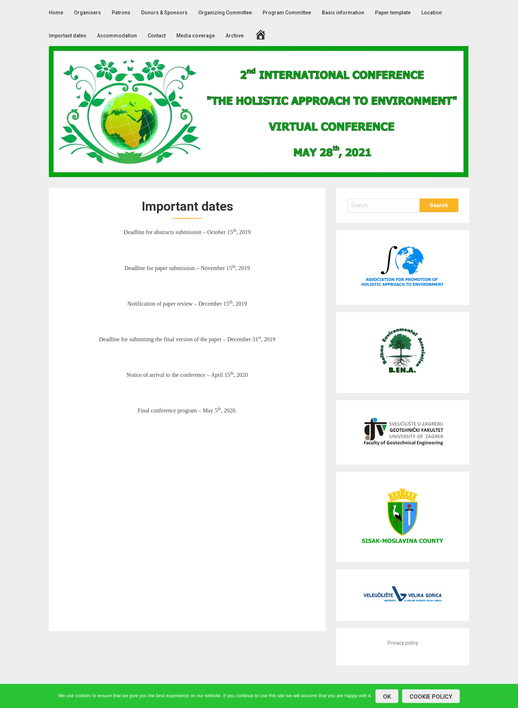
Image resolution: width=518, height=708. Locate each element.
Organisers (87, 12)
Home (56, 12)
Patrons (121, 12)
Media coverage (195, 35)
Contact (157, 35)
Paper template (393, 12)
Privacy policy (403, 643)
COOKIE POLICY (431, 696)
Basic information (343, 12)
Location (431, 12)
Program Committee (287, 12)
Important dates (67, 35)
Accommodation (117, 35)
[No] (505, 695)
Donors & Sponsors (164, 12)
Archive (235, 35)
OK (387, 696)
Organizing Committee (225, 12)
